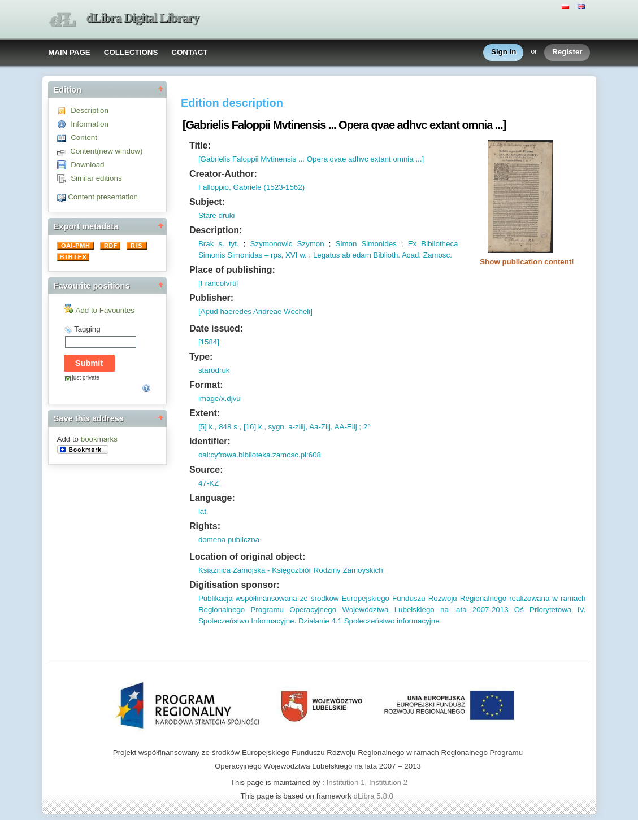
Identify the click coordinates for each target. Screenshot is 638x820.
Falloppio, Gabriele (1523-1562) (251, 187)
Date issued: (216, 328)
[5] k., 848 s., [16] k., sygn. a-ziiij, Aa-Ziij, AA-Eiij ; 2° (284, 426)
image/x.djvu (219, 398)
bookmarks (99, 439)
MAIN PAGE (69, 52)
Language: (212, 498)
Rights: (204, 526)
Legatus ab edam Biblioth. (356, 255)
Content (84, 137)
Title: (200, 145)
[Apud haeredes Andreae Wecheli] (255, 311)
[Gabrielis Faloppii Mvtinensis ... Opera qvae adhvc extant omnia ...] (311, 159)
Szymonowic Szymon (287, 243)
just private (85, 377)
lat (202, 511)
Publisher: (211, 298)
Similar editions (96, 178)
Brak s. (211, 243)
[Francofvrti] (218, 283)
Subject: (207, 202)
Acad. (410, 255)
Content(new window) (106, 151)
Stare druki (216, 215)
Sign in (503, 52)
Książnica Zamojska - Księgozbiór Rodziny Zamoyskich (290, 570)
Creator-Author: (223, 173)
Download (87, 164)
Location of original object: (247, 556)
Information (89, 124)
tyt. (231, 243)
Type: (200, 356)
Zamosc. (436, 255)
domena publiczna (228, 539)
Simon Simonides (366, 243)
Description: (215, 230)
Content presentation (103, 197)
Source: (206, 469)
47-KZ (208, 483)
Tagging (87, 329)
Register (567, 52)
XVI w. (294, 255)
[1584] (208, 342)
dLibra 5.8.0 (375, 796)
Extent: (204, 413)
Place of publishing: (232, 269)
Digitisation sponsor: (234, 585)
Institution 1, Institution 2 (366, 782)
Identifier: (210, 441)
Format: (206, 385)
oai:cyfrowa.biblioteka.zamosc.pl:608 (259, 455)
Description (89, 110)
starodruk (214, 370)
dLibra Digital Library (142, 18)
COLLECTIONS (131, 52)
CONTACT (189, 52)
